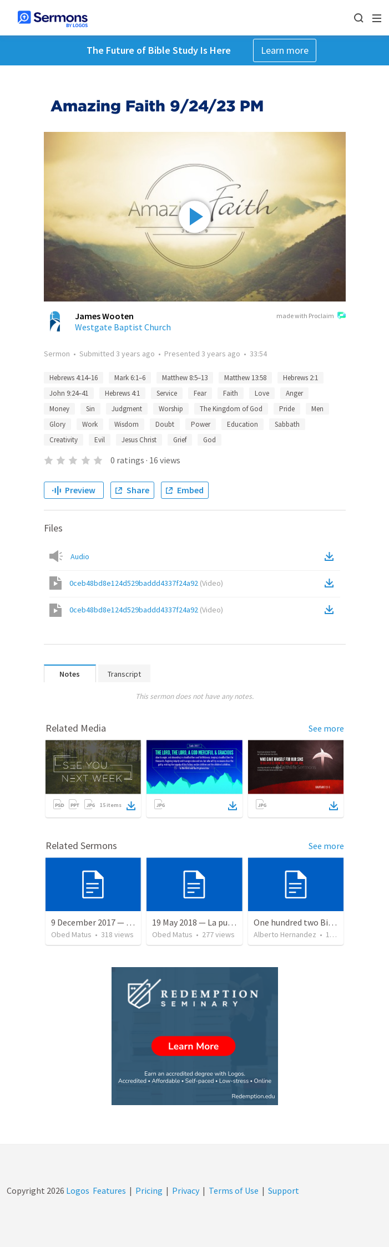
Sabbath (287, 424)
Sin (90, 408)
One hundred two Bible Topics (310, 922)
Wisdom (126, 424)
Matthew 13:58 (245, 377)
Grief (179, 439)
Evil (99, 439)
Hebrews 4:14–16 (73, 377)
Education (242, 424)
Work (90, 424)
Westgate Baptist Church (123, 327)
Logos (76, 1190)
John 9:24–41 (68, 393)
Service (166, 393)
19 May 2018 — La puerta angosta (214, 922)
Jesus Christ (139, 439)
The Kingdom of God (231, 408)
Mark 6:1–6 (129, 377)
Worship (171, 408)
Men (317, 408)
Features (109, 1190)
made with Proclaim (311, 316)
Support (283, 1190)
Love (262, 393)
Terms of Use (234, 1190)
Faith (230, 393)
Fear (200, 393)
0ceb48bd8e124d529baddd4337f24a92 (146, 583)
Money (59, 408)
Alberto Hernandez (285, 934)
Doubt (164, 424)
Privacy (185, 1190)
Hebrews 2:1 (300, 377)
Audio (79, 556)
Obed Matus (71, 934)
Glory (57, 424)
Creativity (63, 439)
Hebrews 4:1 (122, 393)
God (209, 439)
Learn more (285, 50)
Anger (294, 393)
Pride (287, 408)
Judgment (127, 408)
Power (200, 424)
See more (326, 728)
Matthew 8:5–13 (185, 377)
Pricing (149, 1190)
